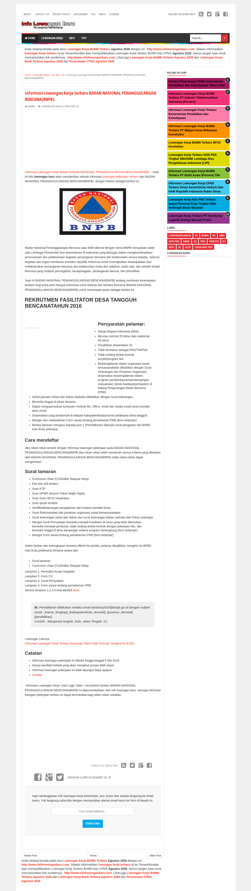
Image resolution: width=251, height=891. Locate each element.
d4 (224, 241)
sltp (188, 247)
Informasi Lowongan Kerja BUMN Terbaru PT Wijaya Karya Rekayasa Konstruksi (193, 130)
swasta (214, 241)
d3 (214, 235)
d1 (179, 247)
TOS (93, 14)
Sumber (37, 675)
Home (30, 38)
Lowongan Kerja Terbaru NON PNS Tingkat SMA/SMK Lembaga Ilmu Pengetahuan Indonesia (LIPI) (193, 159)
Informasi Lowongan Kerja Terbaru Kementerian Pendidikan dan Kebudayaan (193, 114)
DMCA (102, 14)
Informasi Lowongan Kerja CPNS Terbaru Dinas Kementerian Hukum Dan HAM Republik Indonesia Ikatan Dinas (196, 187)
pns (202, 241)
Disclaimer (80, 14)
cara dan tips (204, 247)
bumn (205, 235)
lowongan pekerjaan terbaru (120, 176)
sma (221, 235)
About (27, 14)
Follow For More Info (181, 14)
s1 (77, 106)
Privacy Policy (61, 14)
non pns (70, 106)
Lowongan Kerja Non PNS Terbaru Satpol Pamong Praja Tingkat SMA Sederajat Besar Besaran (192, 203)
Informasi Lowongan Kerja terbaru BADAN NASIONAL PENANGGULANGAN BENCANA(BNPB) (87, 172)
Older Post (155, 855)
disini (76, 590)
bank (186, 241)
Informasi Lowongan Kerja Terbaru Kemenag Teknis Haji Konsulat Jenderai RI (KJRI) (79, 643)
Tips (84, 38)
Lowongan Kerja (52, 38)
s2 (195, 241)
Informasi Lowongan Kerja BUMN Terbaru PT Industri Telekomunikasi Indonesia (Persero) (193, 97)
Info (72, 38)
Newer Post (30, 855)
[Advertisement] (60, 139)
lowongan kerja (52, 106)
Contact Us (42, 14)
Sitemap (114, 14)
